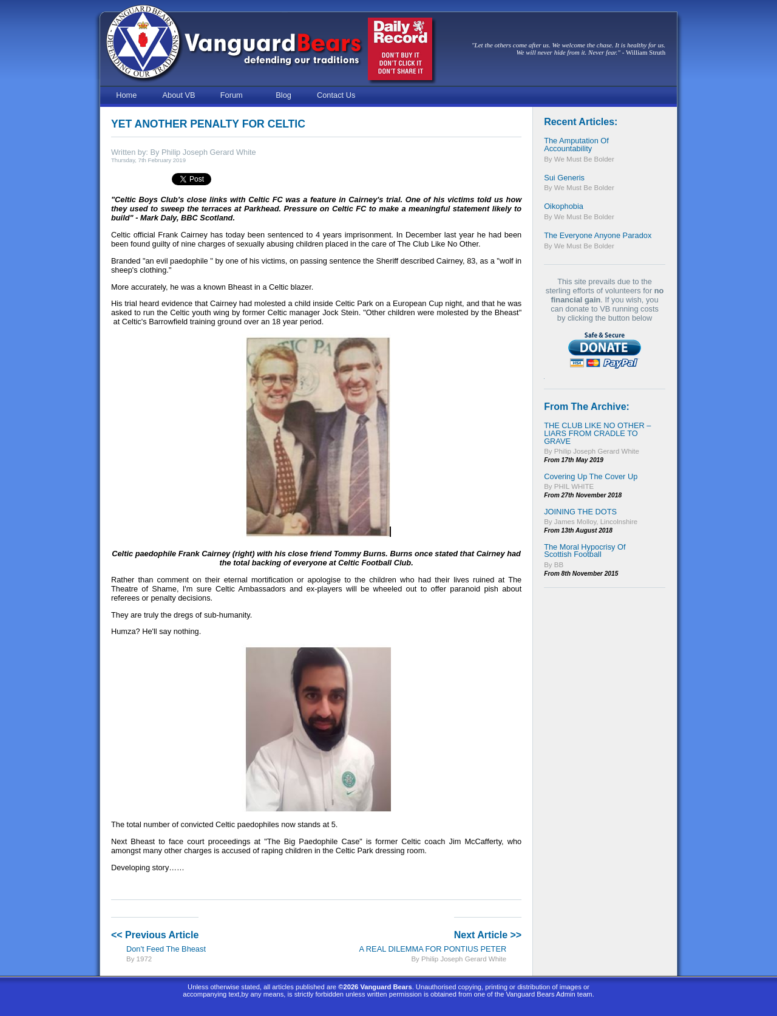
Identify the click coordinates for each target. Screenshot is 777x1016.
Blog (283, 95)
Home (126, 95)
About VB (179, 95)
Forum (231, 95)
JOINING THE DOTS (580, 511)
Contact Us (336, 95)
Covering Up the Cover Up (590, 476)
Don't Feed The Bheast (166, 948)
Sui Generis (564, 177)
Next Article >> (487, 935)
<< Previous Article (154, 935)
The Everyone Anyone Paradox (597, 235)
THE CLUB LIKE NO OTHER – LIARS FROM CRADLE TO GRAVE (597, 433)
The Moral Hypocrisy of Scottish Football (584, 550)
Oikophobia (563, 206)
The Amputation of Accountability (576, 144)
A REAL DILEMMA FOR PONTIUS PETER (432, 948)
